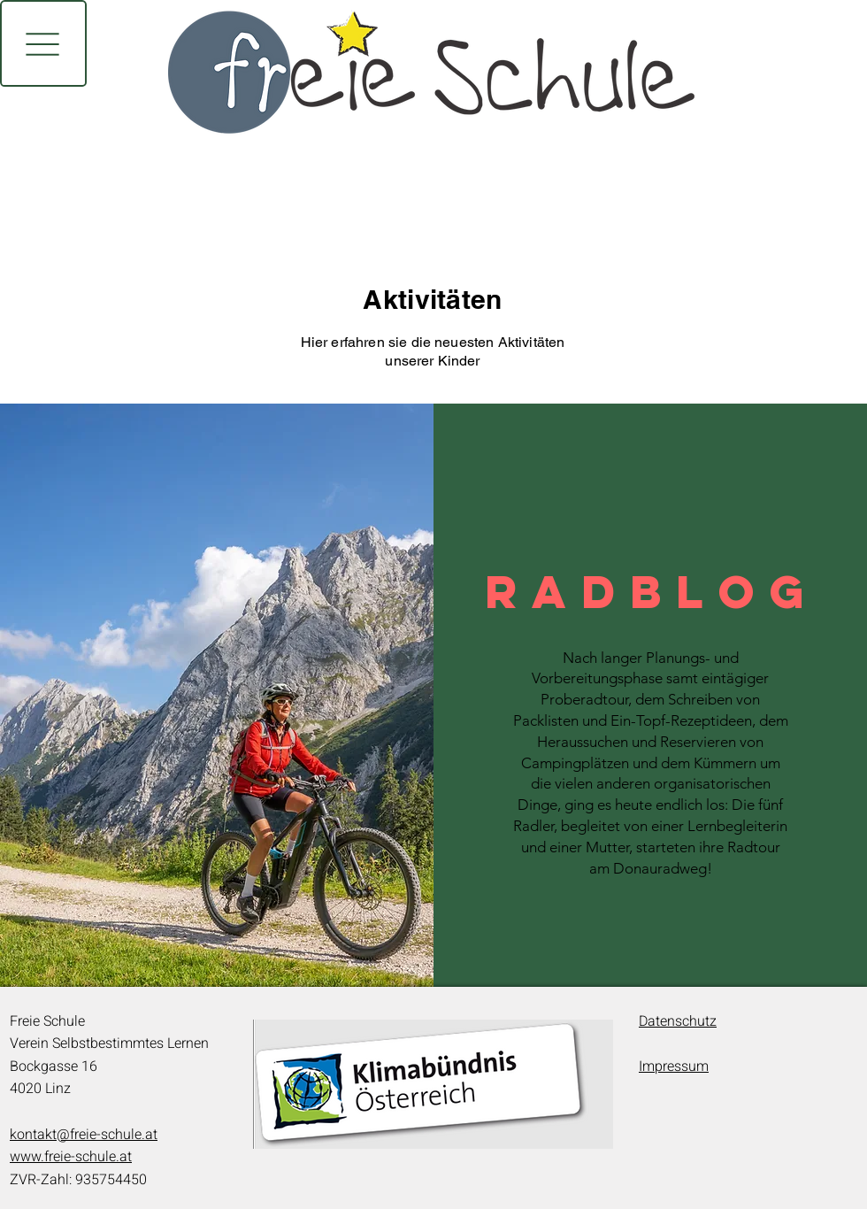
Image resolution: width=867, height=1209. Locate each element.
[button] (43, 43)
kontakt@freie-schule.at (83, 1134)
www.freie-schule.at (71, 1156)
